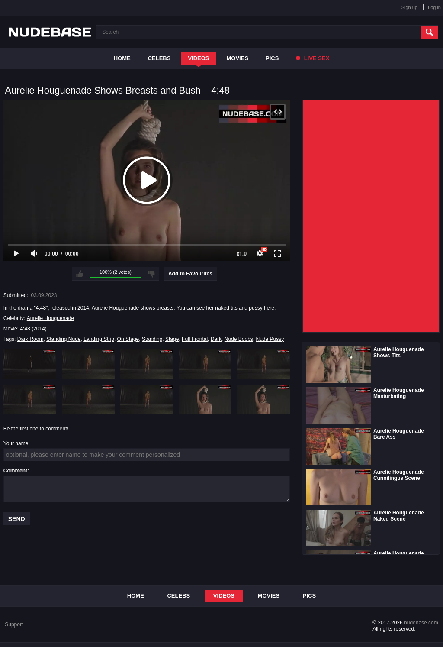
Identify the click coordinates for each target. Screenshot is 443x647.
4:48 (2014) (33, 329)
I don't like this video (151, 273)
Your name (16, 443)
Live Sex (312, 58)
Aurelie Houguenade (50, 318)
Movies (238, 58)
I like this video (79, 273)
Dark (216, 339)
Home (122, 58)
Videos (198, 58)
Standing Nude (63, 339)
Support (14, 624)
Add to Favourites (190, 274)
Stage (172, 339)
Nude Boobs (239, 339)
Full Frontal (195, 339)
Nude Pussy (270, 339)
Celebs (159, 58)
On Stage (128, 339)
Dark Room (30, 339)
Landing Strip (98, 339)
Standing (152, 339)
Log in (434, 7)
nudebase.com (421, 623)
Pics (272, 58)
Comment (15, 471)
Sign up (409, 7)
